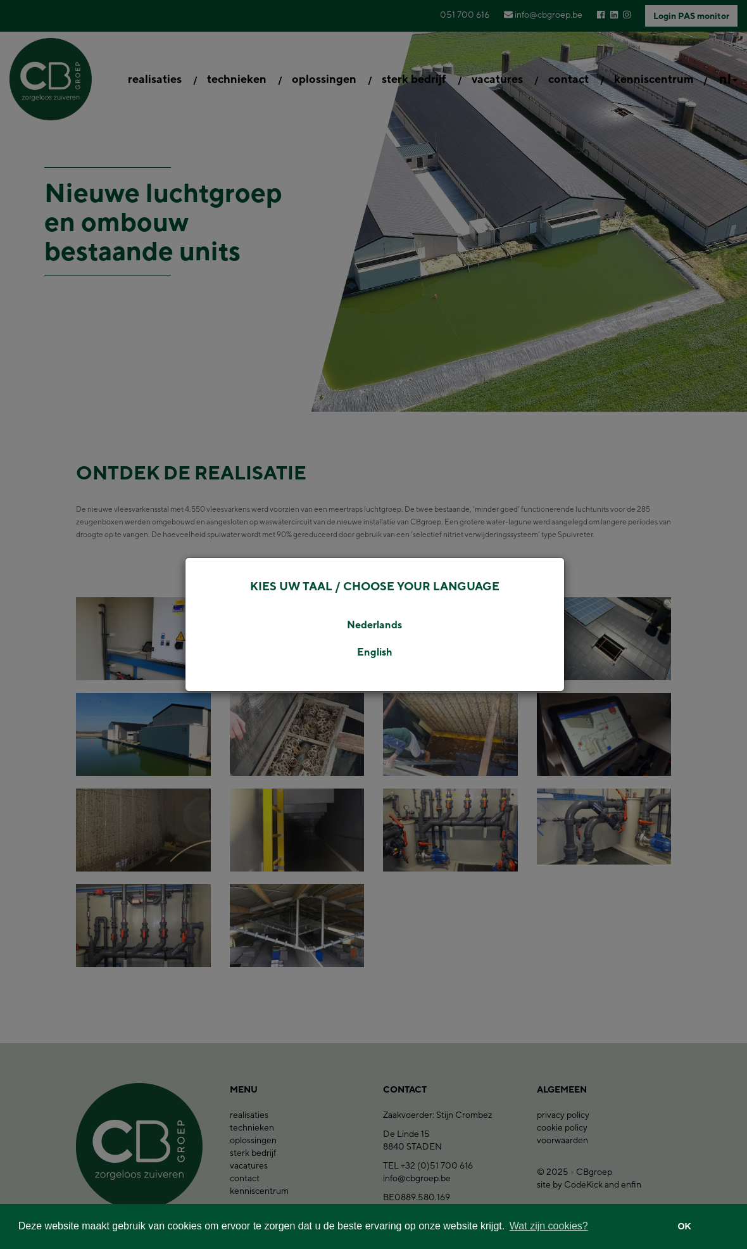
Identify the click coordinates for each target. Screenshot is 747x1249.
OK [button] (684, 1226)
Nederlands (374, 625)
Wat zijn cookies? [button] (549, 1225)
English (374, 652)
